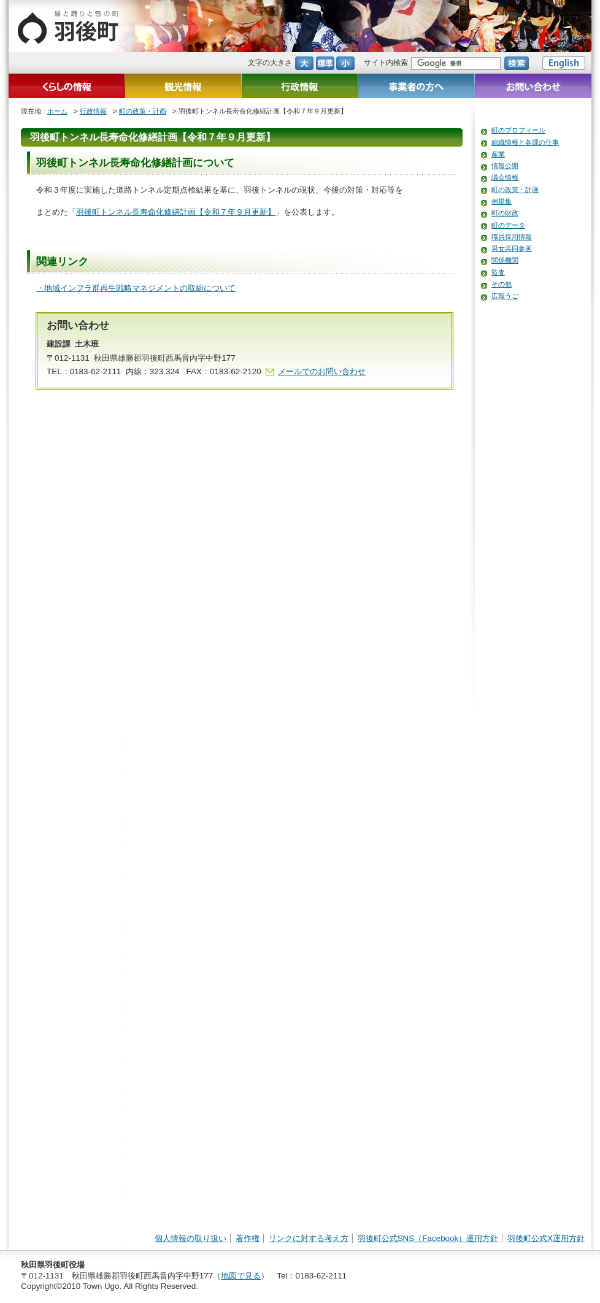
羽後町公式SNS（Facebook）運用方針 (428, 1238)
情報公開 (504, 165)
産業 (498, 154)
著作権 (248, 1238)
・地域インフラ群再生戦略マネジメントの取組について (136, 288)
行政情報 (93, 111)
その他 (501, 284)
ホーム (57, 111)
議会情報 (504, 177)
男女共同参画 (511, 248)
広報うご (504, 295)
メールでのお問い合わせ (322, 371)
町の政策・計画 (142, 111)
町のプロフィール (518, 130)
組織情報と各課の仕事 (525, 142)
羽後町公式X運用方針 (546, 1238)
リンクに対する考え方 (308, 1238)
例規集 (501, 201)
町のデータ (508, 225)
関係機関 (504, 260)
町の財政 (504, 213)
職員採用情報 (511, 236)
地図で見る (241, 1275)
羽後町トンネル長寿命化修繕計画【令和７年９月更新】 (175, 212)
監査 (498, 272)
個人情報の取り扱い (190, 1238)
